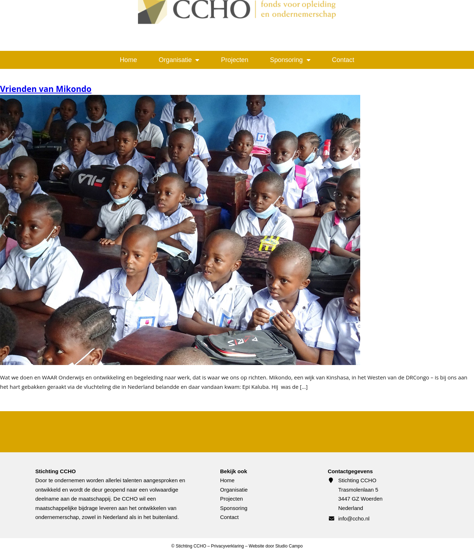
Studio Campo (289, 546)
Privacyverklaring (227, 546)
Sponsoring (290, 60)
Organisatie (178, 60)
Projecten (234, 59)
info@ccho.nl (354, 518)
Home (128, 59)
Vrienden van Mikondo (45, 88)
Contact (343, 59)
